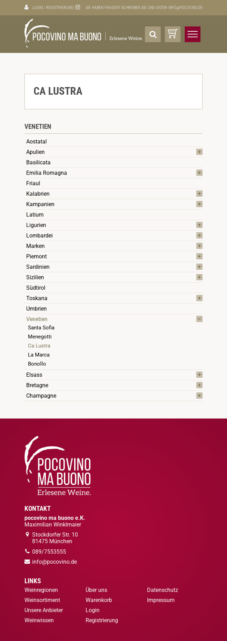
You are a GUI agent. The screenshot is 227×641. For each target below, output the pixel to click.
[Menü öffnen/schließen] (192, 34)
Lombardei (39, 235)
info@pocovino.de (185, 7)
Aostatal (36, 141)
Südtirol (35, 287)
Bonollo (37, 364)
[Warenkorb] (173, 34)
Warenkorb (99, 600)
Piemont (36, 256)
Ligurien (36, 225)
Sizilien (35, 277)
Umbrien (36, 308)
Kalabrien (38, 193)
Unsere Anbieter (43, 610)
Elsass (34, 375)
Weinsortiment (42, 600)
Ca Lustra (39, 346)
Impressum (161, 600)
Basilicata (38, 162)
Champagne (41, 395)
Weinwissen (39, 620)
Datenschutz (162, 590)
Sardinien (38, 267)
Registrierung (60, 7)
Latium (35, 214)
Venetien (36, 319)
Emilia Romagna (46, 173)
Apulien (35, 152)
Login (37, 7)
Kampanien (40, 204)
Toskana (36, 298)
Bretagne (37, 385)
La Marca (39, 355)
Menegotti (40, 337)
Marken (35, 246)
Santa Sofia (41, 328)
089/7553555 (49, 551)
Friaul (33, 183)
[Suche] (153, 34)
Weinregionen (41, 590)
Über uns (96, 590)
